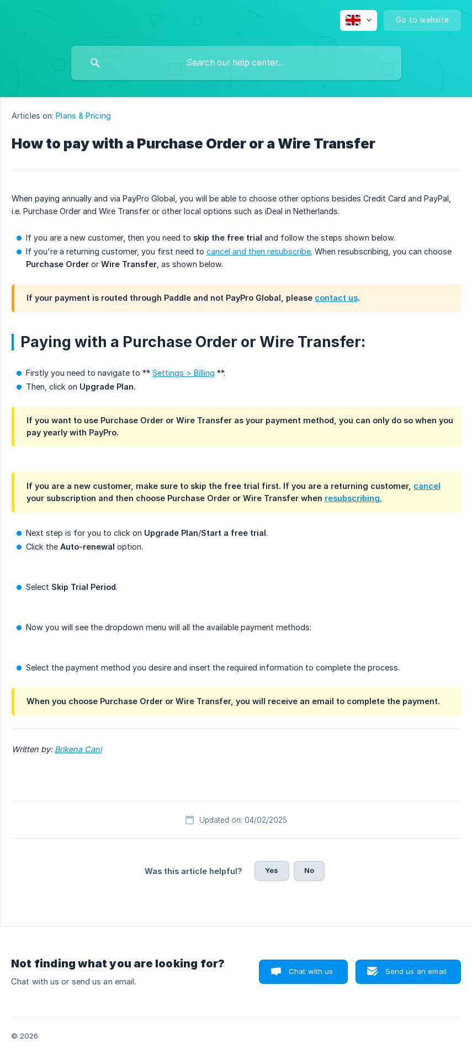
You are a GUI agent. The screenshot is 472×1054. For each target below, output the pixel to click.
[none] (358, 20)
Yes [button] (271, 870)
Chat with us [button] (311, 971)
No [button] (309, 870)
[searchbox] (236, 63)
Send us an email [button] (416, 971)
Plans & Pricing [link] (83, 115)
